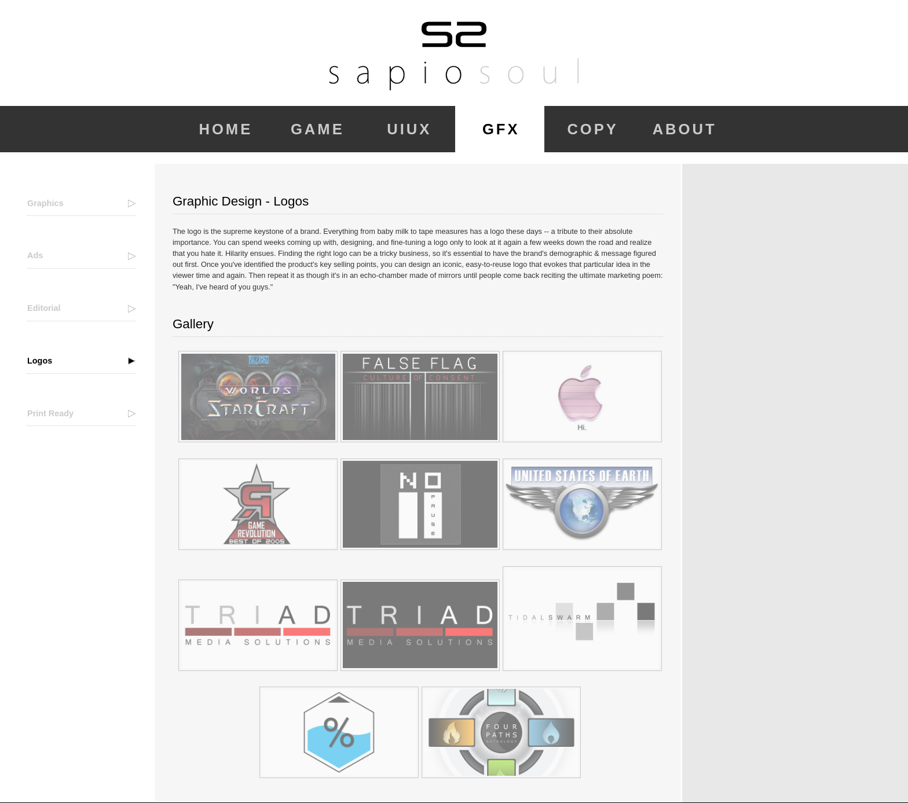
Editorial (44, 308)
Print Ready (50, 413)
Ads (35, 255)
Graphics (45, 203)
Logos (39, 360)
